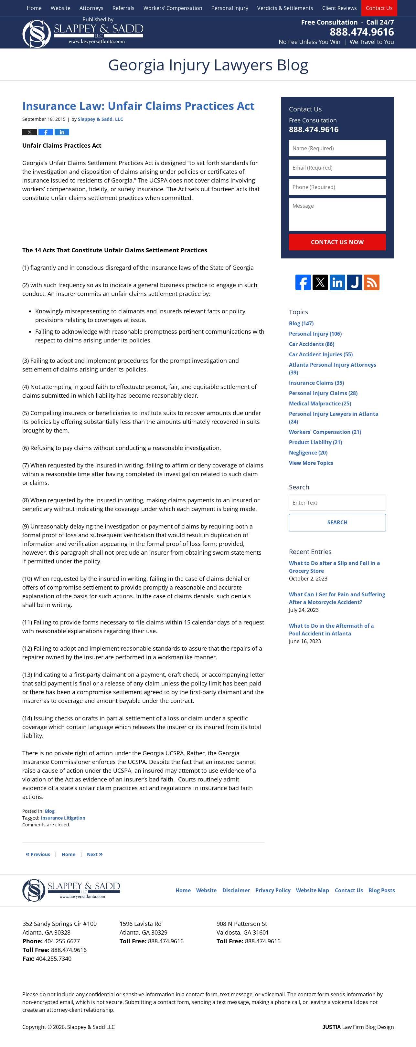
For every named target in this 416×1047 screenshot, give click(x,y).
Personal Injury (229, 8)
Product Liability (315, 442)
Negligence (308, 452)
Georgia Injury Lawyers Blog (82, 32)
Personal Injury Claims (323, 393)
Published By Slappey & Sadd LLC (336, 32)
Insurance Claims (316, 382)
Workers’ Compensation (173, 8)
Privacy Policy (273, 890)
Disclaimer (236, 890)
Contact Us (379, 8)
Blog (50, 811)
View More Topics (311, 462)
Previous (38, 853)
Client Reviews (339, 8)
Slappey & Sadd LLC (91, 1027)
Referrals (123, 8)
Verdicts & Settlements (285, 8)
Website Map (312, 890)
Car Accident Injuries (321, 354)
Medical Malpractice (320, 403)
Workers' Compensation (325, 431)
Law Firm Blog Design (358, 1027)
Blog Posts (381, 890)
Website (60, 8)
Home (34, 8)
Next (95, 853)
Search (337, 522)
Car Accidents (311, 344)
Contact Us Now (337, 242)
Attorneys (91, 8)
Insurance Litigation (63, 818)
